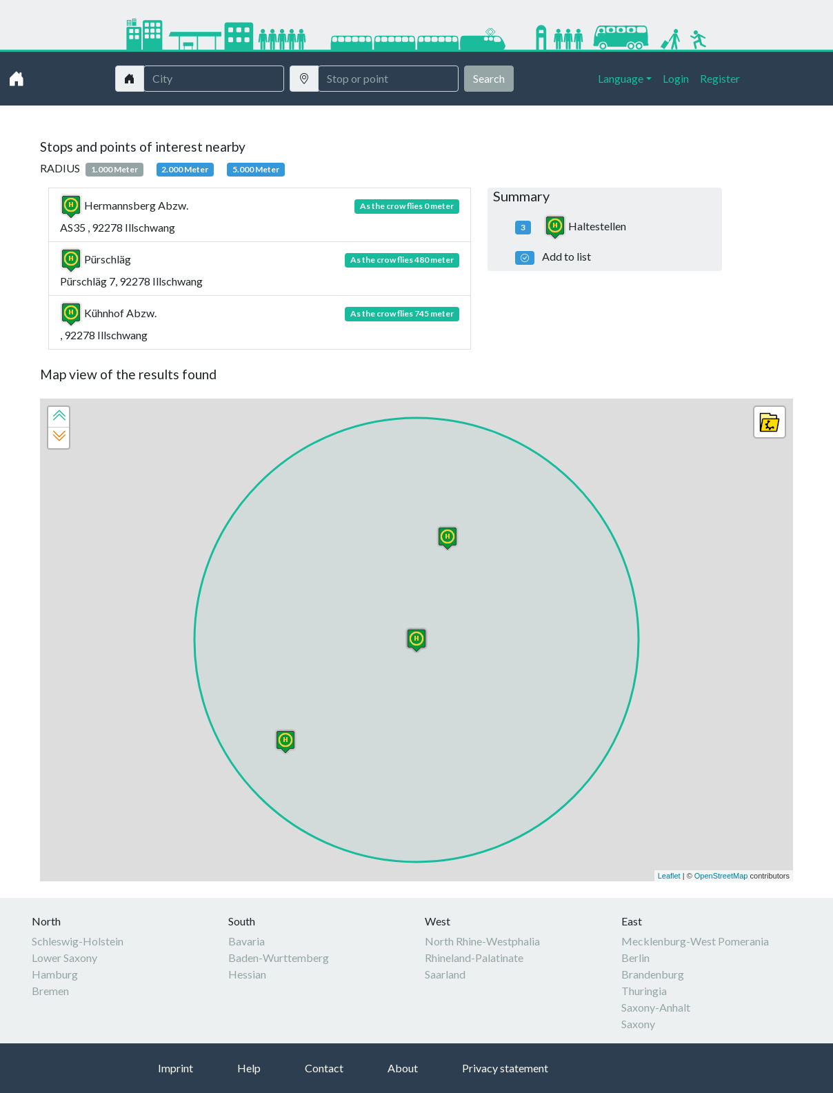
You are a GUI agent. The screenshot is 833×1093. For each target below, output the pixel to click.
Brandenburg (652, 974)
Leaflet (669, 876)
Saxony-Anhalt (655, 1007)
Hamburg (55, 974)
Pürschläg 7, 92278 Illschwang (259, 270)
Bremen (50, 990)
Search (489, 78)
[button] (58, 417)
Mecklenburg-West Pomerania (695, 940)
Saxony (638, 1023)
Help (249, 1067)
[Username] (388, 79)
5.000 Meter (255, 169)
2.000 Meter (184, 169)
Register (720, 78)
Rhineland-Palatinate (474, 957)
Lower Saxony (64, 957)
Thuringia (644, 990)
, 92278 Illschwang (259, 323)
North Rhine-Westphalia (482, 940)
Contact (324, 1067)
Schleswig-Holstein (77, 940)
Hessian (247, 974)
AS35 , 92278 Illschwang (259, 216)
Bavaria (246, 940)
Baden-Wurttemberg (278, 957)
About (403, 1067)
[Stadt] (213, 79)
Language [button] (620, 78)
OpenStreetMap (721, 876)
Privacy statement (505, 1067)
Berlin (635, 957)
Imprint (175, 1067)
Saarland (445, 974)
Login (676, 78)
